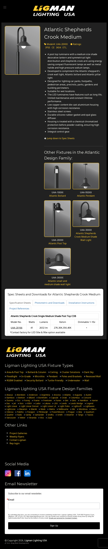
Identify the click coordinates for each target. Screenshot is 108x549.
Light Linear (11, 406)
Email (11, 500)
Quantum (90, 412)
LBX (56, 403)
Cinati (64, 397)
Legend (89, 403)
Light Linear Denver (30, 406)
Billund (32, 397)
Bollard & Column (37, 372)
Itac (8, 403)
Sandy (28, 414)
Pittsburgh (43, 412)
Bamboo (10, 397)
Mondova (83, 409)
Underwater (74, 380)
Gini (66, 400)
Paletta (20, 412)
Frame (37, 400)
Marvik (34, 409)
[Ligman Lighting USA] (54, 10)
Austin (88, 394)
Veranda (32, 417)
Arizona (57, 394)
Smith (60, 414)
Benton (21, 397)
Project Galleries (18, 433)
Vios (42, 417)
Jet (15, 403)
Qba (80, 412)
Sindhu (51, 414)
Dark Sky (89, 372)
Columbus (75, 397)
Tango (80, 414)
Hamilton (84, 400)
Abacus (9, 394)
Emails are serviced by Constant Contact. (63, 518)
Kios (21, 403)
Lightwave (89, 406)
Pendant (53, 376)
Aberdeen (21, 394)
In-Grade (26, 376)
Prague (71, 412)
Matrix (52, 409)
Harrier (95, 400)
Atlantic (67, 394)
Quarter (10, 414)
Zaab (50, 417)
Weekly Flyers (17, 436)
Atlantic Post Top (58, 243)
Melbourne (63, 409)
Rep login (15, 443)
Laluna (47, 403)
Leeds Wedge (76, 403)
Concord (87, 397)
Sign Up (54, 525)
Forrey (27, 400)
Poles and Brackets (72, 376)
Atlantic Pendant (86, 195)
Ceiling (54, 372)
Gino (74, 400)
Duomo (10, 400)
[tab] (20, 303)
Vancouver (11, 417)
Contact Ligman (18, 440)
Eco (18, 400)
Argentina (45, 394)
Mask (42, 409)
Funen (58, 400)
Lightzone (10, 409)
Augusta (78, 394)
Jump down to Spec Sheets (61, 138)
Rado (19, 414)
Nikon (93, 409)
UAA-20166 (16, 327)
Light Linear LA (49, 406)
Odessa (9, 412)
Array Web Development (20, 543)
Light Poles (65, 406)
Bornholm (42, 397)
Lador (38, 403)
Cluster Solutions (71, 372)
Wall (86, 380)
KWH (29, 403)
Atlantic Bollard (57, 195)
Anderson (33, 394)
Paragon (31, 412)
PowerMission (57, 412)
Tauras (90, 414)
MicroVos (40, 376)
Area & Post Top (15, 372)
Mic (73, 409)
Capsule (54, 397)
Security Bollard (34, 380)
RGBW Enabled (14, 380)
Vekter (22, 417)
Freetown (47, 400)
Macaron (23, 409)
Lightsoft (77, 406)
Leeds (64, 403)
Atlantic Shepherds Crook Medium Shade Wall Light (86, 237)
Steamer (70, 414)
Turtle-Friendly (55, 380)
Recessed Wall (93, 376)
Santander (39, 414)
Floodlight (12, 376)
